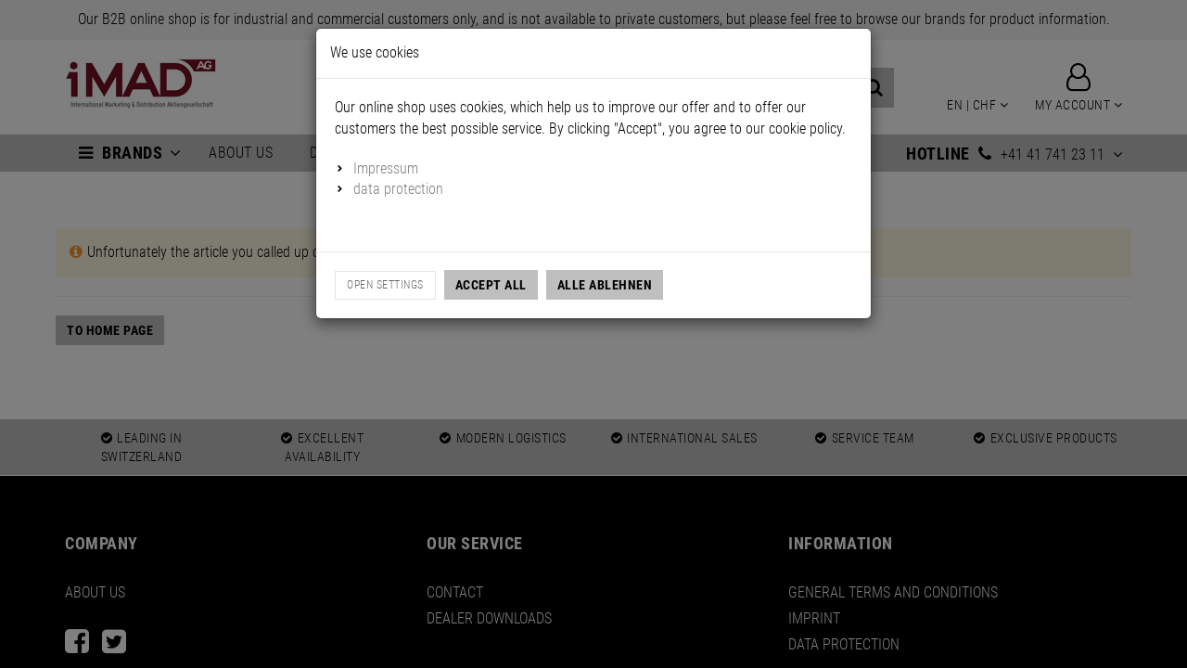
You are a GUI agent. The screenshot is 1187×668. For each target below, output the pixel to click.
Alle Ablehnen (605, 284)
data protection (398, 189)
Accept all (491, 284)
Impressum (385, 168)
